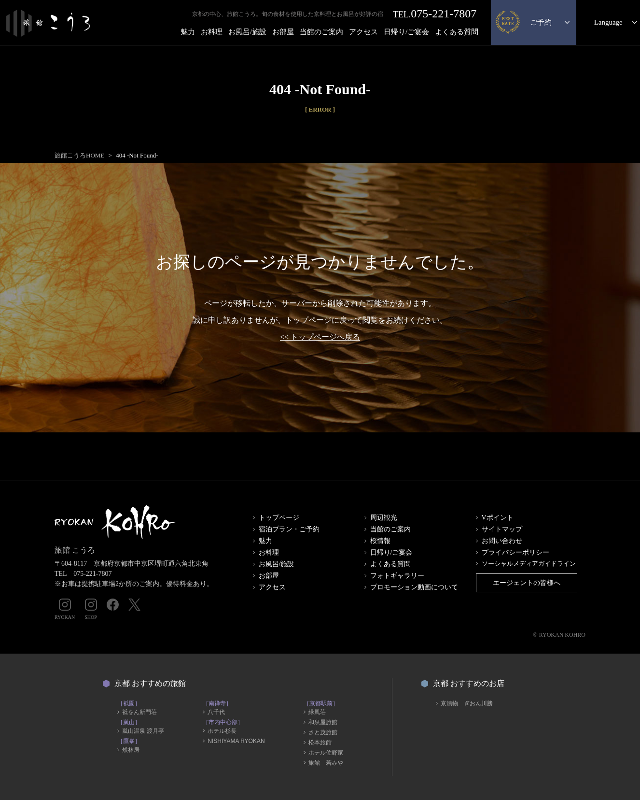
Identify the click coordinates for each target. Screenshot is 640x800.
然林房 (130, 749)
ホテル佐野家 (325, 752)
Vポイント (498, 517)
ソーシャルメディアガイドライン (529, 563)
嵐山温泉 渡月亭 (143, 731)
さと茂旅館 (322, 732)
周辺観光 (383, 517)
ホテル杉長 (222, 731)
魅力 (188, 32)
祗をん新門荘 (139, 712)
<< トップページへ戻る (320, 337)
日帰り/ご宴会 (406, 32)
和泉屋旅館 (322, 722)
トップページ (279, 517)
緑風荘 (317, 712)
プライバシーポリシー (515, 552)
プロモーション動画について (414, 587)
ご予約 (541, 22)
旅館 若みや (325, 762)
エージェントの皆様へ (526, 582)
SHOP (90, 609)
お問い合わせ (502, 540)
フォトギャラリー (397, 575)
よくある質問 (456, 32)
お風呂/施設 (247, 32)
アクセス (363, 32)
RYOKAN (65, 609)
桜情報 (380, 540)
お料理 (212, 32)
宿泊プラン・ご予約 (289, 529)
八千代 (216, 712)
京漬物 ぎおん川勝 (467, 703)
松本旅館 (320, 742)
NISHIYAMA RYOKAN (236, 741)
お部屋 (283, 32)
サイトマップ (502, 529)
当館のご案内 (321, 32)
